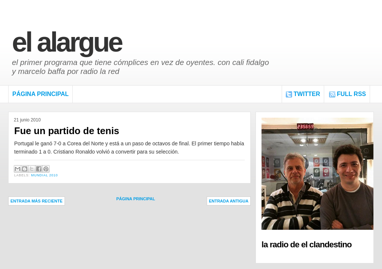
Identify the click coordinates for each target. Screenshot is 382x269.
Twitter (307, 94)
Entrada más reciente (36, 201)
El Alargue (67, 42)
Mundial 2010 (44, 175)
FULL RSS (351, 94)
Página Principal (40, 94)
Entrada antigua (228, 201)
